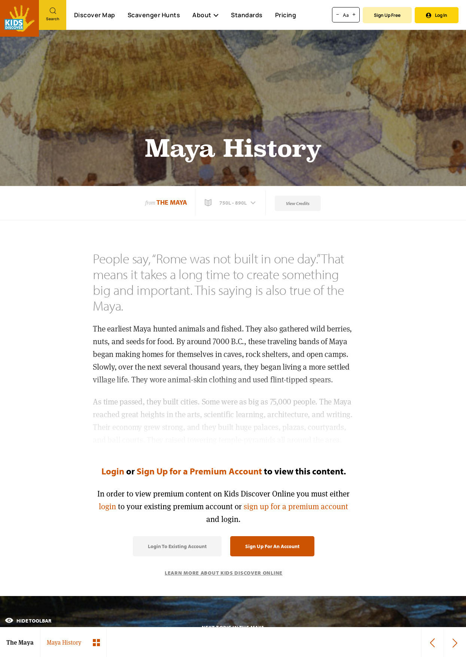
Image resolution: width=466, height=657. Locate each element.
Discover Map (95, 15)
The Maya (171, 202)
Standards (247, 15)
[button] (231, 202)
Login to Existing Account (177, 546)
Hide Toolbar (28, 620)
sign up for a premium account (296, 506)
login (107, 506)
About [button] (205, 15)
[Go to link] (19, 18)
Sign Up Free (387, 15)
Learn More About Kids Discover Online (224, 572)
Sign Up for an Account (272, 546)
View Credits (298, 203)
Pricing (285, 15)
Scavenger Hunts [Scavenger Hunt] (153, 15)
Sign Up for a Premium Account (199, 471)
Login (112, 471)
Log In (436, 15)
